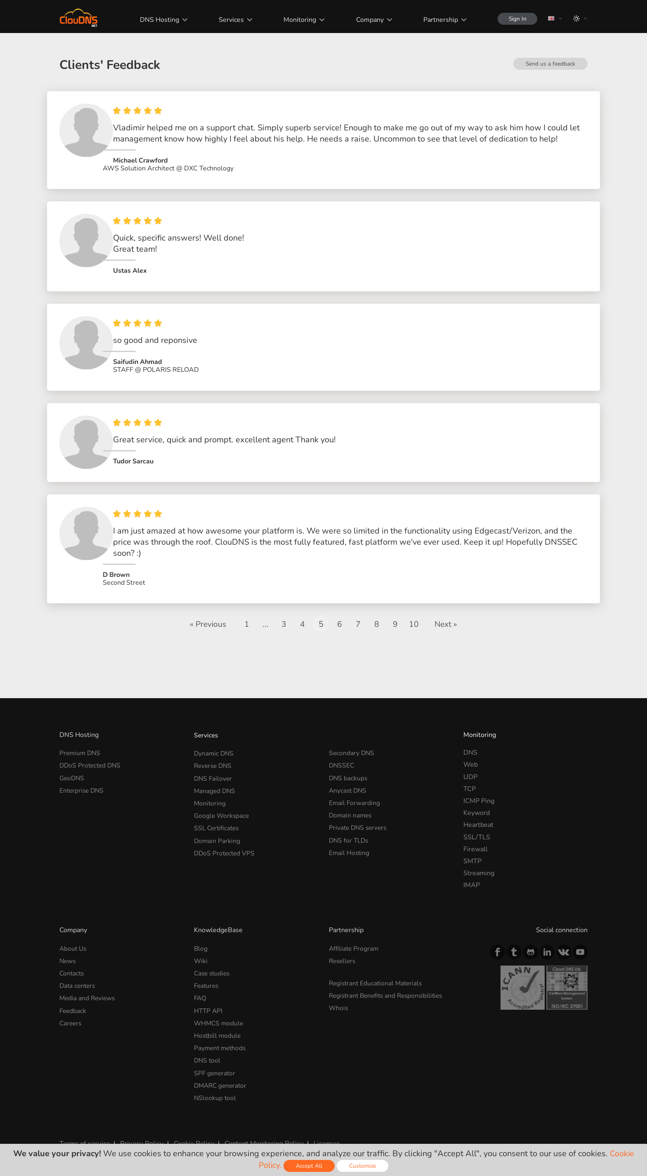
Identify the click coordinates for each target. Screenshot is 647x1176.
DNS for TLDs (350, 822)
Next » (447, 609)
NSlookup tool (215, 1078)
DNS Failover (214, 762)
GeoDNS (72, 762)
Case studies (213, 958)
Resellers (343, 945)
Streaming (478, 859)
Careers (71, 1006)
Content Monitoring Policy (257, 1123)
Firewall (475, 834)
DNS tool (208, 1042)
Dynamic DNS (214, 738)
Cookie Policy (188, 1123)
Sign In (516, 19)
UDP (470, 762)
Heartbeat (478, 810)
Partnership (437, 19)
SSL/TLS (476, 822)
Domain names (351, 798)
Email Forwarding (355, 786)
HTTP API (209, 994)
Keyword (476, 798)
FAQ (200, 982)
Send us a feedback (550, 64)
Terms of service (84, 1123)
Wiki (201, 945)
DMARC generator (222, 1066)
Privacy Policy (138, 1123)
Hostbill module (218, 1018)
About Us (73, 933)
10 (414, 609)
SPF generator (215, 1054)
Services (228, 19)
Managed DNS (215, 774)
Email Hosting (350, 834)
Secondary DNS (352, 738)
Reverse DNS (214, 750)
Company (366, 19)
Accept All (310, 1166)
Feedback (73, 994)
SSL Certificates (217, 810)
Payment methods (221, 1030)
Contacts (72, 958)
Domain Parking (217, 822)
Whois (339, 992)
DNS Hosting (156, 19)
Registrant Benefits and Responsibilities (389, 980)
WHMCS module (219, 1006)
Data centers (78, 970)
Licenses (319, 1123)
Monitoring (297, 19)
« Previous (208, 609)
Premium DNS (80, 738)
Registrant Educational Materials (377, 968)
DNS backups (348, 762)
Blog (201, 933)
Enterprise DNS (82, 774)
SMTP (472, 846)
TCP (469, 774)
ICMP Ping (478, 786)
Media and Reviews (88, 982)
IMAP (471, 871)
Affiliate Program (354, 933)
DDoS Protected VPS (225, 834)
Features (207, 970)
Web (470, 750)
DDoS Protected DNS (91, 750)
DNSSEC (342, 750)
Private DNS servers (359, 810)
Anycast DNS (348, 774)
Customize (363, 1166)
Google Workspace (222, 798)
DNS (470, 738)
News (68, 945)
